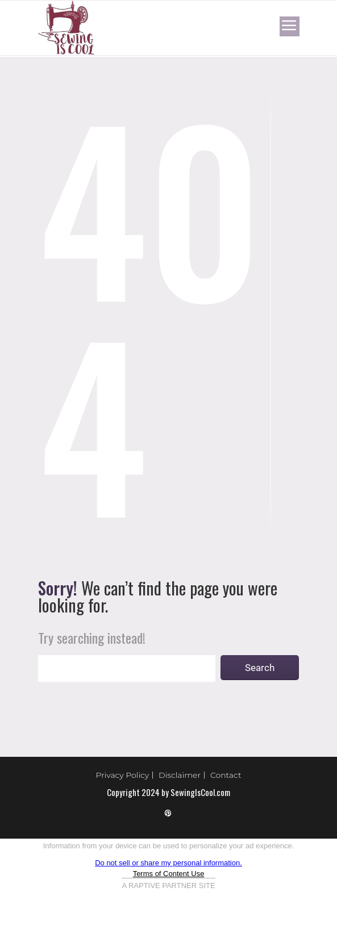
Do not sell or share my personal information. (168, 863)
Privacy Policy (122, 775)
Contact (226, 775)
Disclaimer (180, 775)
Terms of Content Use (169, 873)
